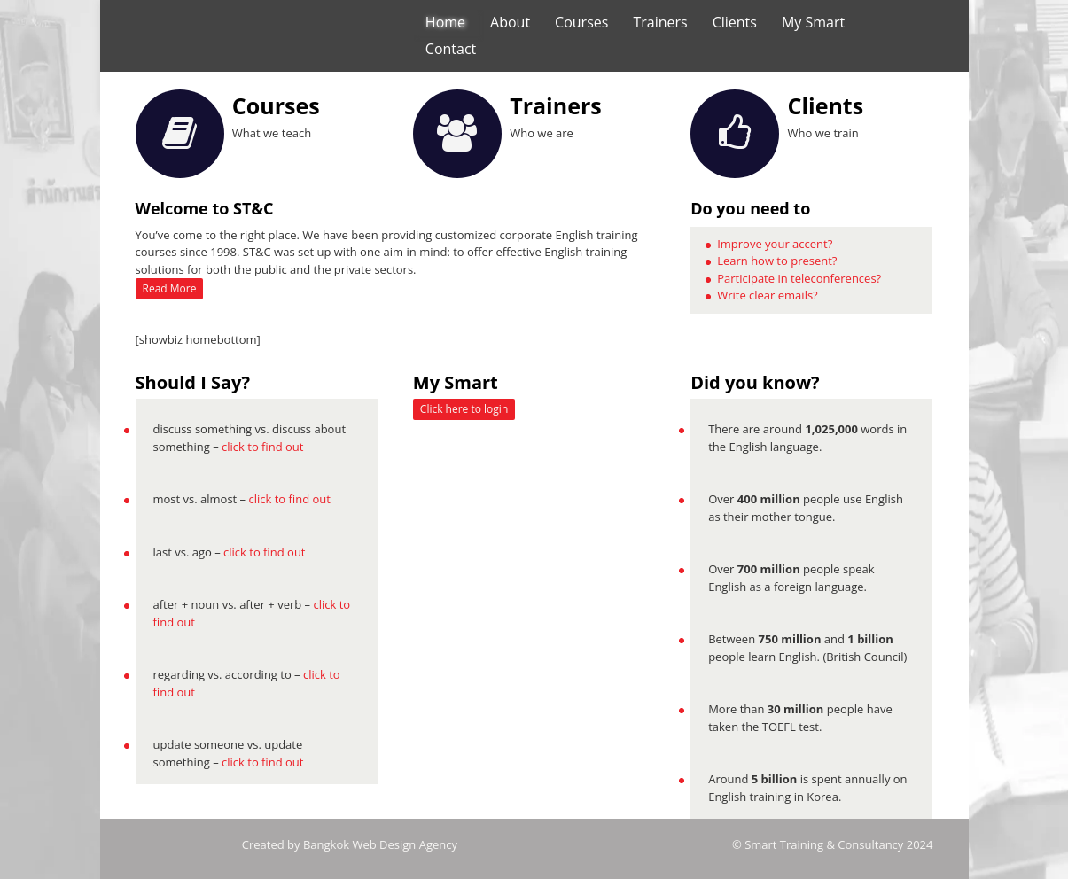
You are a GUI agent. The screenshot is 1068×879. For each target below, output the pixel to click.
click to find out (262, 447)
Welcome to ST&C (205, 208)
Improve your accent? (774, 244)
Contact (450, 48)
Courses (581, 22)
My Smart (813, 22)
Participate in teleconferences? (799, 278)
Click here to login (464, 408)
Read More (170, 288)
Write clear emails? (767, 295)
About (510, 22)
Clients (735, 22)
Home (445, 22)
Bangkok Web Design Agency (380, 844)
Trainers (660, 22)
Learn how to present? (777, 260)
